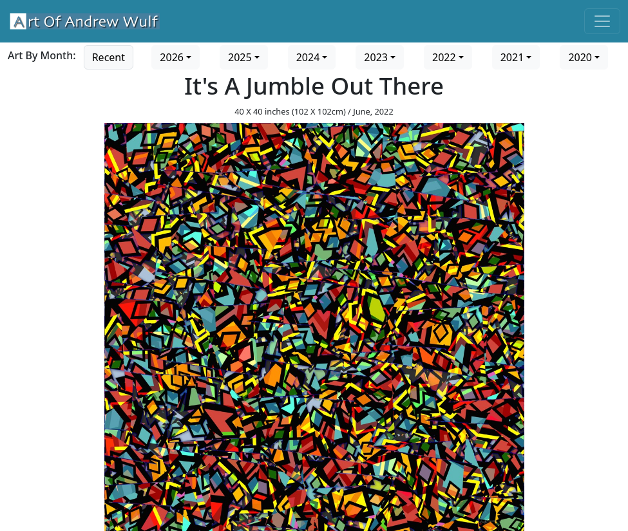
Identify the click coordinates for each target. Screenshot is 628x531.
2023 (376, 57)
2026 (172, 57)
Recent (108, 57)
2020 (580, 57)
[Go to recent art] (108, 56)
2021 (512, 57)
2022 (444, 57)
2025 (240, 57)
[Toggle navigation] (602, 21)
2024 (308, 57)
